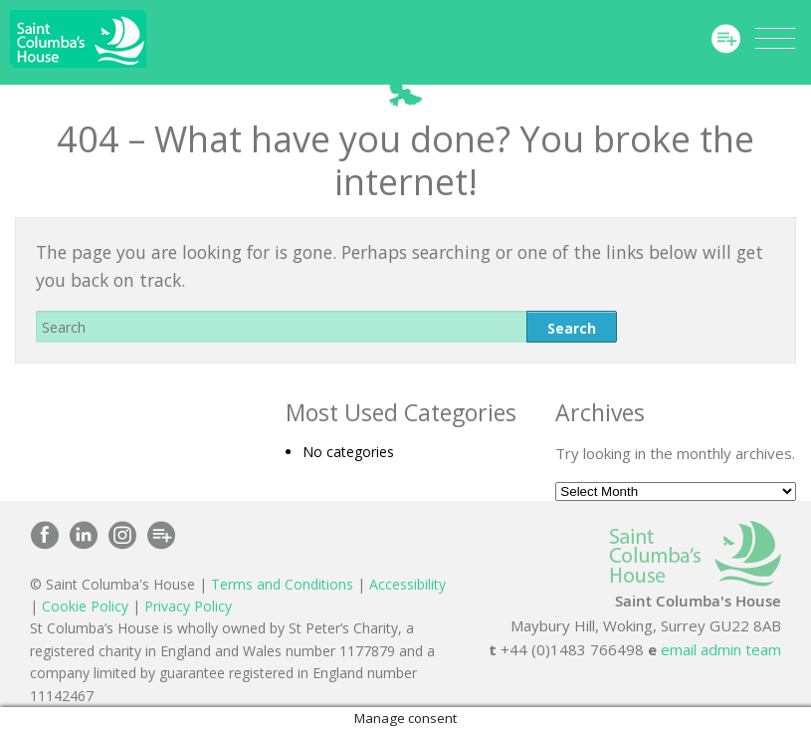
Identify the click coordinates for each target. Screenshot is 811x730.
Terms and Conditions (282, 584)
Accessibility (407, 584)
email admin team (721, 649)
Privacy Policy (188, 606)
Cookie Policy (85, 606)
